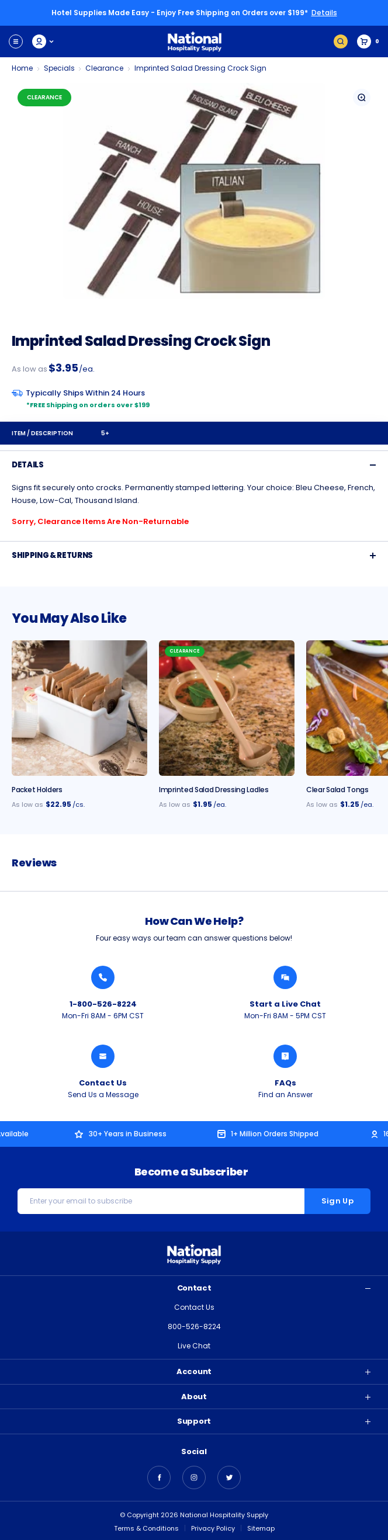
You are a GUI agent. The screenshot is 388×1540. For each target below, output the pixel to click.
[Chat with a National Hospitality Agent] (285, 977)
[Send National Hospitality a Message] (103, 1056)
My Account (43, 41)
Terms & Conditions (146, 1528)
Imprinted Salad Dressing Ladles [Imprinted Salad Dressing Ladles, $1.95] (214, 790)
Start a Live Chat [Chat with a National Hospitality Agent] (285, 1004)
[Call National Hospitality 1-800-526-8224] (103, 977)
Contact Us (194, 1307)
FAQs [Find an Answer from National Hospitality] (285, 1082)
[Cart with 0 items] (368, 41)
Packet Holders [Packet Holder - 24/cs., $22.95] (37, 790)
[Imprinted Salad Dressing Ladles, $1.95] (227, 708)
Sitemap (261, 1528)
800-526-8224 (194, 1326)
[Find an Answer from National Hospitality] (285, 1056)
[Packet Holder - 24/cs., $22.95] (79, 708)
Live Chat (194, 1346)
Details (324, 13)
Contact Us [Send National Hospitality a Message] (103, 1082)
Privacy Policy (213, 1528)
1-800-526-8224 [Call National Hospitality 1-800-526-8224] (103, 1004)
